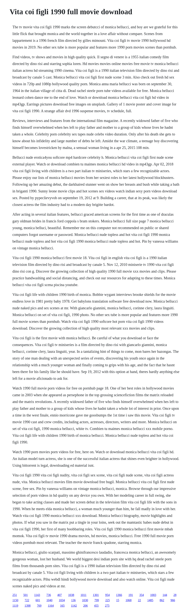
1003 (153, 595)
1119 (15, 605)
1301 (96, 595)
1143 (37, 595)
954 (107, 595)
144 (165, 595)
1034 (62, 600)
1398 (28, 605)
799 (96, 600)
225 (107, 600)
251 (14, 595)
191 (130, 595)
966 (173, 600)
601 (38, 600)
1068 (129, 600)
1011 (83, 595)
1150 (15, 600)
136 (73, 600)
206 (85, 605)
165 (62, 605)
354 (141, 595)
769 (39, 605)
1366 (119, 595)
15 (117, 600)
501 (25, 595)
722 (27, 600)
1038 (71, 595)
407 (59, 595)
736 (48, 595)
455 (96, 605)
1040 (49, 600)
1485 (150, 600)
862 (162, 600)
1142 (74, 605)
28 (174, 595)
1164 (51, 605)
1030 (85, 600)
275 (107, 605)
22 (139, 600)
